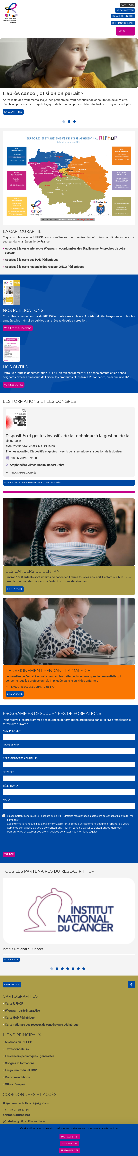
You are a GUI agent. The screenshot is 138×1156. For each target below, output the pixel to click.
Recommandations (17, 1077)
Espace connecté (123, 16)
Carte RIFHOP (14, 1003)
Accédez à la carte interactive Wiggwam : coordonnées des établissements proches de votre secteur (65, 250)
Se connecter (125, 10)
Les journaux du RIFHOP (21, 1070)
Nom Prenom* (12, 730)
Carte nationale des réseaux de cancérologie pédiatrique (41, 1024)
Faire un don (12, 984)
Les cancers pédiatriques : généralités (29, 1056)
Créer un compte (123, 23)
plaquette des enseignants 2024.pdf (33, 687)
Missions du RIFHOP (18, 1042)
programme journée (23, 472)
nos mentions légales (85, 831)
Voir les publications (17, 328)
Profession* (11, 744)
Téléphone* (10, 785)
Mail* (6, 799)
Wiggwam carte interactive (22, 1010)
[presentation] (24, 841)
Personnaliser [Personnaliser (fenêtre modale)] (69, 1150)
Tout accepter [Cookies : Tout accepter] (69, 1136)
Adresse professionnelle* (20, 758)
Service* (8, 772)
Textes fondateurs (17, 1049)
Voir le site (11, 959)
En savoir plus (13, 111)
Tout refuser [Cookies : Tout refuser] (69, 1143)
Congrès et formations (19, 1063)
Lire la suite (15, 589)
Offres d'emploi (15, 1084)
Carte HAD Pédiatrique (19, 1017)
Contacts (127, 5)
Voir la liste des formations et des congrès (32, 482)
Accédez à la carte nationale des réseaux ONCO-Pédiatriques (44, 266)
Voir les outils (13, 384)
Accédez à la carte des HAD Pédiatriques (31, 259)
